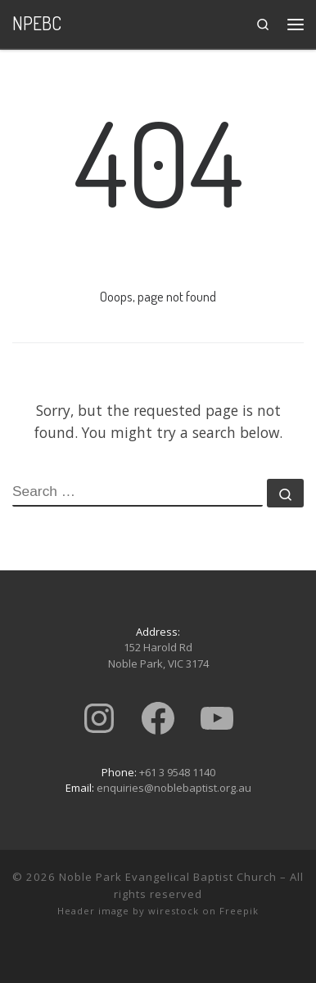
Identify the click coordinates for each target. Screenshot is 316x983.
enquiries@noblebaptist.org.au (174, 787)
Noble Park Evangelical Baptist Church (168, 876)
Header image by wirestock (128, 911)
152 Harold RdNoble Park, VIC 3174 (158, 655)
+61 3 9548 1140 (177, 772)
